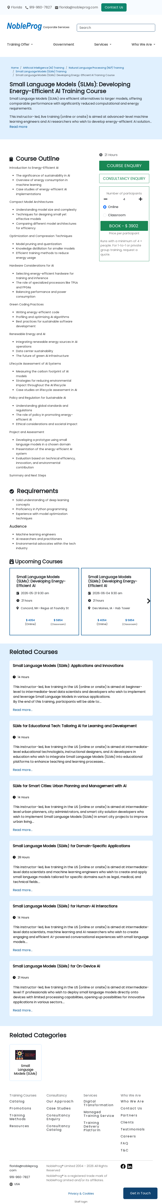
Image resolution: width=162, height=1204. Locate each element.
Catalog (17, 1101)
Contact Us (114, 7)
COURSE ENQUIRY (124, 166)
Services (101, 44)
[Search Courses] (116, 28)
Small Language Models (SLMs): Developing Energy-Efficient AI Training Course (65, 75)
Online (113, 207)
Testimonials (133, 1129)
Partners (129, 1115)
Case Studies (59, 1108)
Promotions (20, 1108)
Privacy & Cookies (81, 1193)
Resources (19, 1126)
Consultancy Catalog (59, 1128)
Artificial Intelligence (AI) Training (43, 67)
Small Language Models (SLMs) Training (41, 71)
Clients (127, 1122)
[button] (147, 600)
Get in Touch (140, 1193)
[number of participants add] (141, 199)
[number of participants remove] (106, 199)
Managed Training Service (99, 1114)
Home (15, 67)
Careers (128, 1136)
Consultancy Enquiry (59, 1117)
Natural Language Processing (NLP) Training (96, 67)
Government (63, 44)
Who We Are (142, 44)
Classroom (117, 215)
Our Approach (60, 1101)
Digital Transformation (99, 1103)
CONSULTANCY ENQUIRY (124, 178)
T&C (125, 1150)
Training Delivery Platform (92, 1126)
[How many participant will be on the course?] (124, 199)
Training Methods (17, 1117)
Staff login (81, 1201)
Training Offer (18, 44)
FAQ (124, 1143)
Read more (18, 126)
